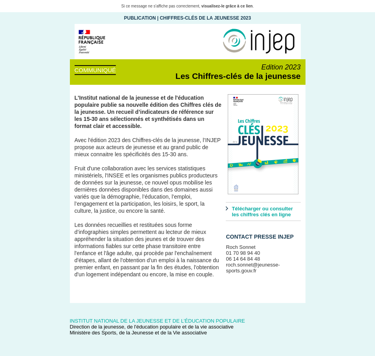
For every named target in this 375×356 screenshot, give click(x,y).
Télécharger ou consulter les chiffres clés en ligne (262, 211)
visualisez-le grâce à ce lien (227, 6)
